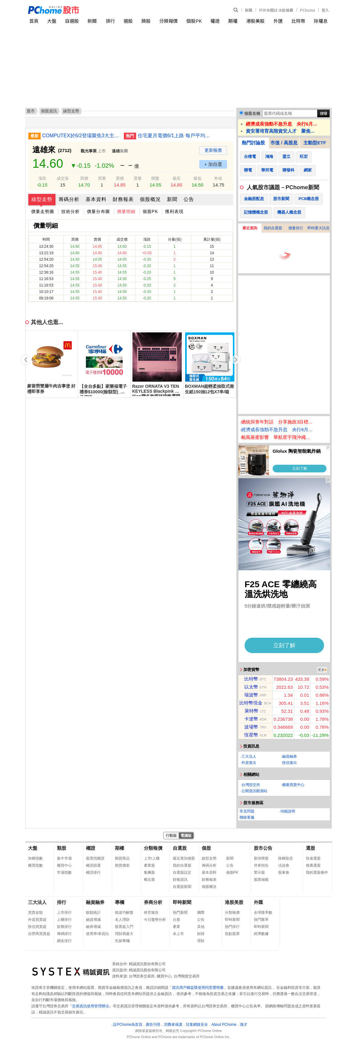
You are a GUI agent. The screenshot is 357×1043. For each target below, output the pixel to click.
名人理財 (122, 919)
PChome (307, 10)
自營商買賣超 (39, 934)
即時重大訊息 (318, 228)
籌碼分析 (69, 199)
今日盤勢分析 (155, 919)
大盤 (51, 21)
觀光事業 (89, 151)
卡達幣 (251, 718)
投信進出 (289, 762)
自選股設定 (182, 872)
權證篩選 (93, 865)
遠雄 (116, 151)
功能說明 (287, 811)
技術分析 (70, 211)
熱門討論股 (253, 142)
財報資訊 (180, 879)
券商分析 (153, 902)
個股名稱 (252, 113)
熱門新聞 (180, 912)
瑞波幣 (251, 694)
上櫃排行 (64, 919)
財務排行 (64, 927)
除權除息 (285, 858)
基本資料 (96, 199)
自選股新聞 (182, 887)
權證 (215, 21)
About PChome (223, 1024)
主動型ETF (314, 142)
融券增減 (93, 927)
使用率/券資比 (97, 934)
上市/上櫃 (152, 858)
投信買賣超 (37, 927)
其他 (201, 927)
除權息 (321, 21)
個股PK (194, 21)
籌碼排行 (64, 934)
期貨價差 (122, 865)
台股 (176, 919)
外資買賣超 (37, 919)
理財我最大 (124, 934)
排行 (110, 21)
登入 (325, 10)
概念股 (149, 879)
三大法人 (248, 756)
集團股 (149, 872)
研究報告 (151, 912)
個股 (206, 848)
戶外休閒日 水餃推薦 (276, 10)
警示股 (259, 872)
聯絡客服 (247, 817)
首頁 (34, 21)
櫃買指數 (35, 865)
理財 (201, 941)
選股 (128, 21)
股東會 (283, 872)
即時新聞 (182, 902)
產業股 (149, 865)
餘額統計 (93, 912)
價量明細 (126, 211)
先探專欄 (122, 941)
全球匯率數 (263, 912)
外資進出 (248, 762)
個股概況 (150, 199)
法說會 (283, 865)
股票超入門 (124, 927)
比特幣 (298, 21)
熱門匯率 (261, 919)
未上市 (178, 934)
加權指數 (35, 858)
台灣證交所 (250, 785)
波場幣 (251, 726)
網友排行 (64, 941)
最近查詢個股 (184, 858)
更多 (321, 670)
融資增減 (93, 919)
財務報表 (123, 199)
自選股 (72, 21)
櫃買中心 (64, 865)
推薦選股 (313, 865)
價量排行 (295, 228)
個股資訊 (49, 111)
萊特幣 (251, 710)
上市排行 (64, 912)
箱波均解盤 (124, 912)
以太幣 (251, 686)
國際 (201, 912)
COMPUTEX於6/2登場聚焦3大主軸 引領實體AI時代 (80, 135)
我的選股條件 (317, 872)
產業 (176, 927)
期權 (232, 21)
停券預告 (261, 865)
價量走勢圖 (42, 211)
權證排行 (93, 872)
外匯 (278, 21)
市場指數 (64, 872)
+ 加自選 (213, 164)
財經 (201, 934)
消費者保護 (173, 1024)
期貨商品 (122, 858)
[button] (235, 359)
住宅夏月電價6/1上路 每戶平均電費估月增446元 (176, 135)
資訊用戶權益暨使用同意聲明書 (198, 987)
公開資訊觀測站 (254, 791)
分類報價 (168, 21)
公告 (189, 199)
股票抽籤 (261, 879)
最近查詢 (249, 228)
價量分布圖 (98, 211)
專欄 (119, 902)
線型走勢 (41, 199)
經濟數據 (261, 934)
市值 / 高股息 (284, 142)
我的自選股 (273, 228)
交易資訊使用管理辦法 (90, 1006)
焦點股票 (232, 934)
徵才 (243, 1024)
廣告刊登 (153, 1024)
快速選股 (313, 858)
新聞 (248, 10)
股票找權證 (95, 858)
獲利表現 (174, 211)
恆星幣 (251, 734)
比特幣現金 (250, 702)
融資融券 (289, 756)
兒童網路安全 (197, 1024)
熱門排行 (232, 927)
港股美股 (255, 21)
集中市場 (64, 858)
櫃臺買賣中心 (293, 785)
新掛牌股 (261, 858)
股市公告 (263, 848)
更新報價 (213, 150)
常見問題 (247, 811)
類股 (146, 21)
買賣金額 (35, 912)
